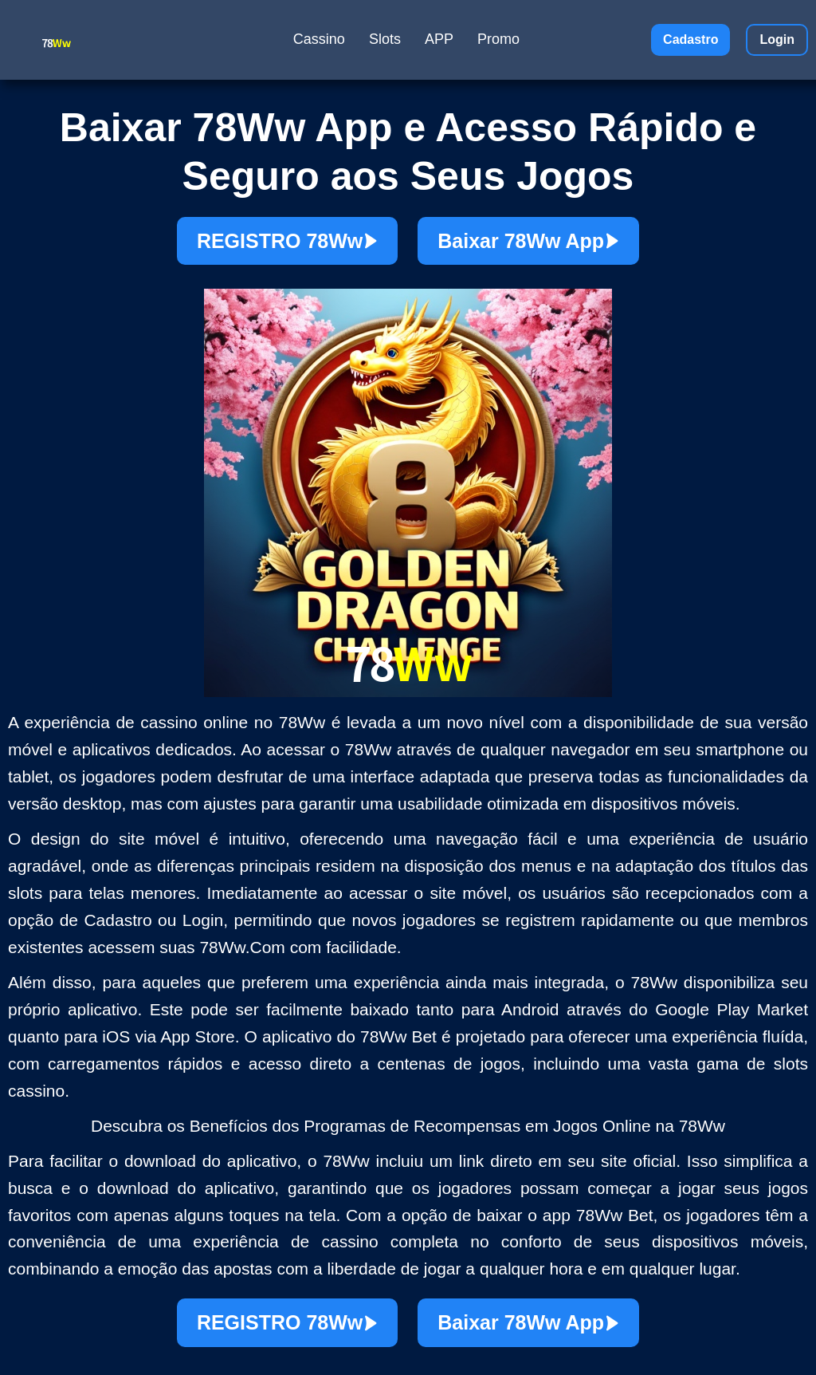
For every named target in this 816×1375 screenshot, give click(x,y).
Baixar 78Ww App (528, 241)
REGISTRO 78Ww (287, 241)
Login (776, 39)
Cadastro (690, 39)
